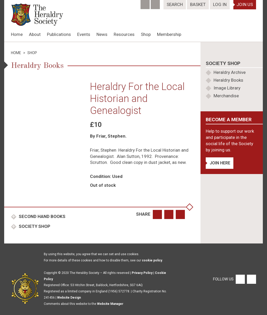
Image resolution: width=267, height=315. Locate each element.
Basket (198, 4)
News (101, 34)
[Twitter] (156, 2)
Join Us (244, 4)
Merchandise (226, 95)
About (35, 34)
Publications (59, 34)
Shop (146, 34)
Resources (124, 34)
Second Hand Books (41, 216)
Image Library (227, 88)
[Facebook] (146, 2)
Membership (169, 34)
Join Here (220, 162)
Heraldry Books (228, 80)
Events (83, 34)
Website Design (69, 297)
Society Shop (34, 226)
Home (17, 34)
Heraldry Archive (230, 72)
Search (175, 4)
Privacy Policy (142, 273)
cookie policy (152, 260)
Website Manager (110, 304)
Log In (220, 4)
